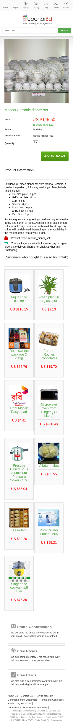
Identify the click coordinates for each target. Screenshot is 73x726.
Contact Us (27, 695)
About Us (13, 695)
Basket (66, 8)
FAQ (46, 8)
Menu (5, 8)
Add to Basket (54, 156)
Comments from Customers (22, 699)
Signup (26, 8)
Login (15, 8)
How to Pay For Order (19, 703)
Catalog (36, 8)
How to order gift (44, 695)
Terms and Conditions (52, 699)
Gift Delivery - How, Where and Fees (27, 707)
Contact (56, 8)
